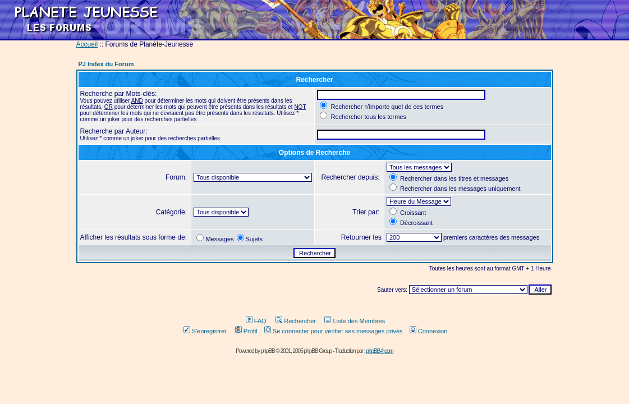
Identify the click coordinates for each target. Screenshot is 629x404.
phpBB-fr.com (379, 351)
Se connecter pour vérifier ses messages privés (333, 331)
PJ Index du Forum (106, 64)
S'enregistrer (205, 331)
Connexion (429, 331)
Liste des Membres (354, 321)
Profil (246, 331)
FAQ (256, 321)
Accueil (87, 44)
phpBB (268, 351)
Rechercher (296, 321)
